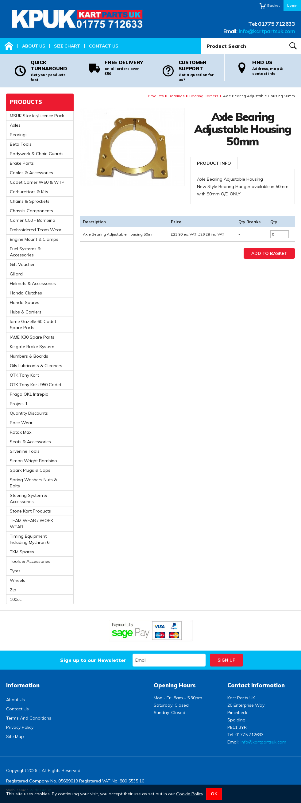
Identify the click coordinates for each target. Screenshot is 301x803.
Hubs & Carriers (25, 312)
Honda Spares (24, 302)
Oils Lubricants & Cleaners (36, 365)
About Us (33, 46)
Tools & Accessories (30, 561)
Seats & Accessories (30, 441)
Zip (13, 590)
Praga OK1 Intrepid (29, 394)
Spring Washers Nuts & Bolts (33, 483)
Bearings (176, 96)
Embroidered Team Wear (35, 229)
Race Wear (21, 422)
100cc (15, 599)
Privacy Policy (19, 727)
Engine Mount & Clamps (34, 239)
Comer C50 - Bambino (32, 220)
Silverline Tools (25, 451)
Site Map (15, 736)
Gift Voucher (22, 264)
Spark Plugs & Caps (30, 470)
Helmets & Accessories (33, 283)
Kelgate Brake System (32, 346)
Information (23, 685)
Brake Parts (22, 163)
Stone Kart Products (30, 511)
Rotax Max (20, 432)
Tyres (15, 571)
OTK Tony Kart (24, 375)
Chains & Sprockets (29, 201)
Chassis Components (31, 210)
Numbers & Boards (29, 356)
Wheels (17, 580)
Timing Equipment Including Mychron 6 (29, 539)
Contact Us (103, 46)
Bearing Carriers (203, 96)
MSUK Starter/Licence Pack (37, 115)
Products (156, 96)
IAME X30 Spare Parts (32, 337)
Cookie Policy (189, 794)
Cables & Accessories (31, 172)
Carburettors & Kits (29, 191)
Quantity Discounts (29, 413)
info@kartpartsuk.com (267, 31)
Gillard (16, 274)
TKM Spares (22, 552)
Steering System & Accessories (28, 498)
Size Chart (67, 46)
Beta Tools (21, 144)
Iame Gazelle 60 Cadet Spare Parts (33, 324)
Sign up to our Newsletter (93, 660)
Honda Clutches (26, 293)
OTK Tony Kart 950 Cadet (35, 384)
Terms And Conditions (28, 718)
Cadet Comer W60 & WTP (37, 182)
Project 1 (19, 403)
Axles (15, 125)
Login (292, 5)
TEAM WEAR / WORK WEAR (31, 523)
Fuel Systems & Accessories (25, 252)
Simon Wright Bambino (33, 460)
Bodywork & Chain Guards (37, 153)
